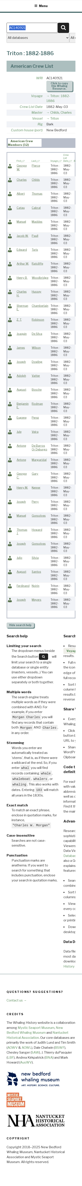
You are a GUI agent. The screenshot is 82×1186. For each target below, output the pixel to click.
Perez (35, 417)
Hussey (36, 291)
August (21, 389)
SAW (35, 1052)
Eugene (21, 417)
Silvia (35, 557)
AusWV (26, 1062)
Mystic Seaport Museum (36, 1028)
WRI (39, 78)
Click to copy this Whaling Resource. (59, 86)
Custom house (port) (27, 130)
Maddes (37, 221)
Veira (35, 431)
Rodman (37, 403)
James (21, 347)
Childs (36, 179)
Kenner (36, 487)
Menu (41, 6)
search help (20, 625)
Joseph (21, 361)
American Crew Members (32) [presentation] (20, 143)
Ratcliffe (37, 263)
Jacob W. (22, 235)
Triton (54, 118)
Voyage (37, 96)
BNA (49, 1058)
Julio (19, 557)
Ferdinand (23, 585)
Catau (21, 207)
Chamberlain (40, 305)
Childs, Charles (61, 113)
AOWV (12, 1048)
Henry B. (22, 277)
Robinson (38, 319)
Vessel (37, 118)
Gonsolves (39, 515)
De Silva (37, 333)
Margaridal (39, 459)
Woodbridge (40, 277)
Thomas (37, 193)
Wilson (36, 347)
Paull (35, 235)
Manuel (21, 221)
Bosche (37, 389)
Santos (36, 571)
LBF (10, 1058)
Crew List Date (31, 107)
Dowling (37, 361)
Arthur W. (23, 263)
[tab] (25, 143)
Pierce (36, 165)
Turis (35, 249)
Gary (35, 473)
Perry (35, 501)
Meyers (36, 599)
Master (37, 113)
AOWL (26, 1048)
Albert (21, 193)
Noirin (35, 585)
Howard (37, 529)
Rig (40, 124)
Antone (21, 445)
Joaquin (22, 333)
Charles (22, 179)
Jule (19, 431)
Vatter (36, 375)
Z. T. (19, 319)
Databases (71, 856)
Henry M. (22, 487)
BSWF (60, 1048)
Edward (22, 249)
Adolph (21, 375)
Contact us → (17, 1000)
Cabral (36, 207)
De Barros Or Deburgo (39, 447)
